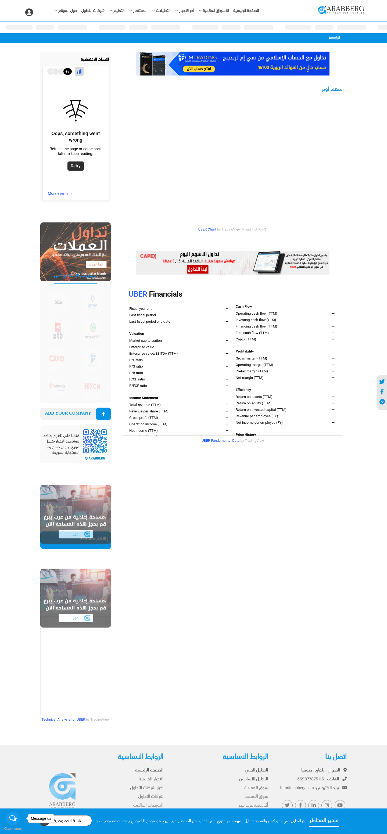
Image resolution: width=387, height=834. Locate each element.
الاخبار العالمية (151, 782)
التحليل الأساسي (253, 782)
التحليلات (161, 11)
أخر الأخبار (184, 11)
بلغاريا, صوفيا (324, 773)
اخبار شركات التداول (146, 791)
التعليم (116, 11)
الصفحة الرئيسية (246, 11)
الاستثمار (138, 11)
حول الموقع (65, 11)
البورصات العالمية (148, 808)
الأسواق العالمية (214, 11)
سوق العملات (256, 791)
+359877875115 (321, 782)
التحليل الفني (256, 773)
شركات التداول (93, 11)
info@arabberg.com (313, 791)
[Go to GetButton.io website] (13, 828)
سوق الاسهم (256, 799)
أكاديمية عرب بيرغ (253, 808)
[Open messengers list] (13, 818)
